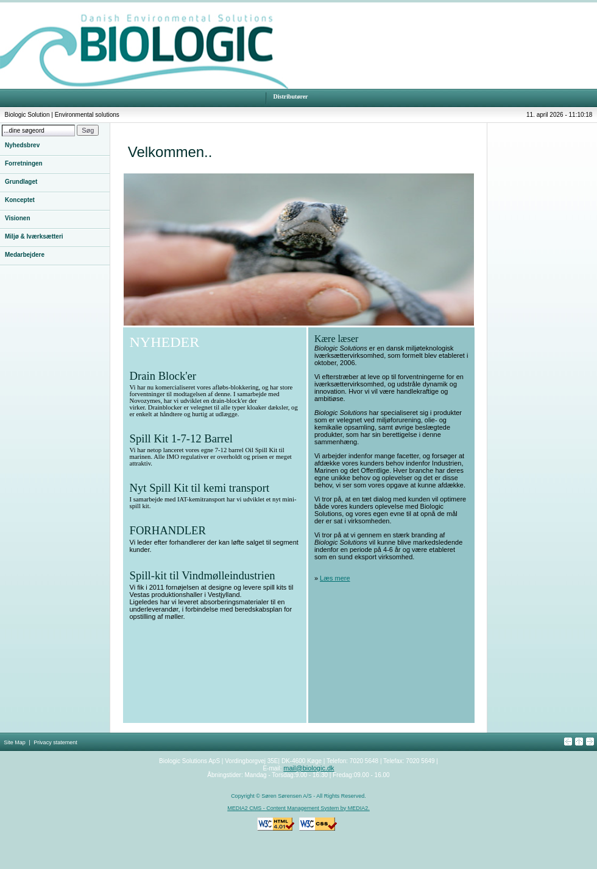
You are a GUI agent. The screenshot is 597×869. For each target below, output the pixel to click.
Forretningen (24, 163)
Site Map (15, 742)
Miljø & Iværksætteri (34, 236)
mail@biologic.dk (308, 768)
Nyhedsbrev (22, 145)
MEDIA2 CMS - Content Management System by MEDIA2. (298, 808)
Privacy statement (55, 742)
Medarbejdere (24, 254)
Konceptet (20, 200)
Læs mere (335, 578)
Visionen (17, 218)
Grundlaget (21, 181)
